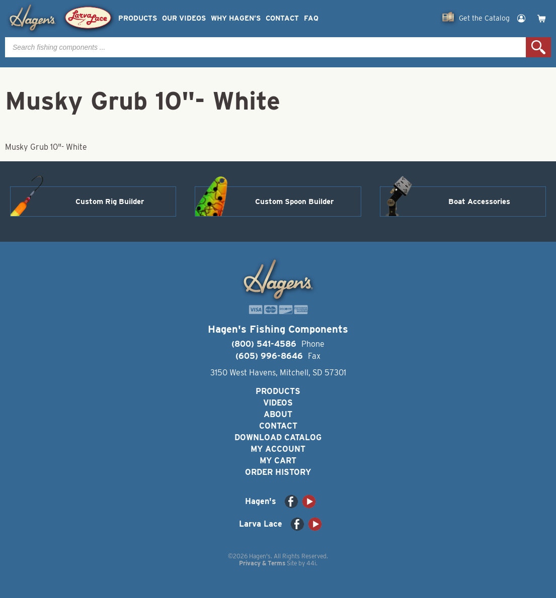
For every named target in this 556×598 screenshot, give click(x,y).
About (278, 414)
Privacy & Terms (262, 563)
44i (311, 563)
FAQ (311, 18)
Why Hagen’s (236, 18)
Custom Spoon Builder (294, 201)
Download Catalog (278, 437)
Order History (278, 472)
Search (538, 47)
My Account (278, 449)
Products (137, 18)
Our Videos (184, 18)
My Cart (278, 460)
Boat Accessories (479, 201)
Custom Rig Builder (109, 201)
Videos (278, 403)
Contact (282, 18)
